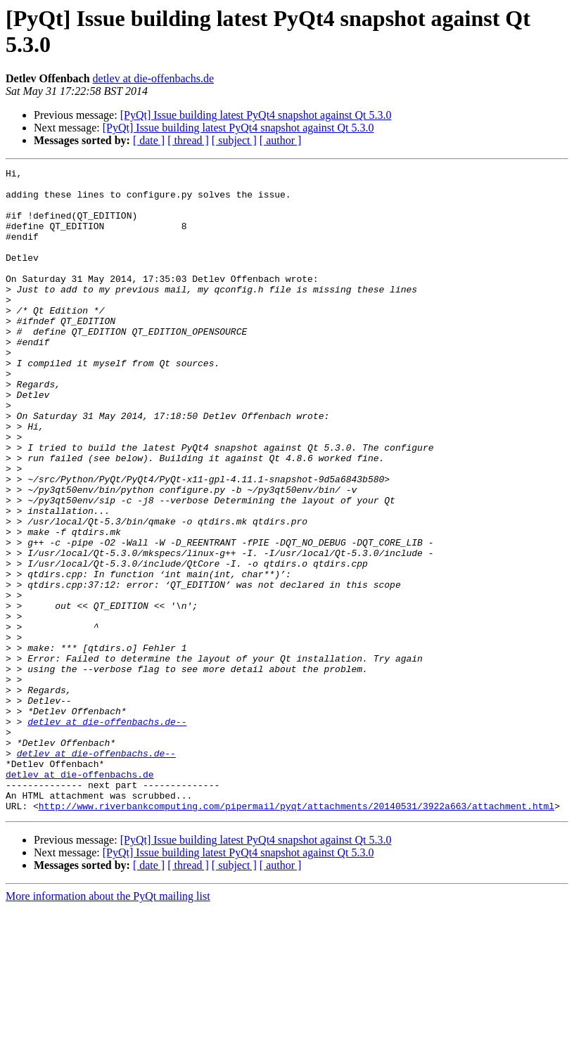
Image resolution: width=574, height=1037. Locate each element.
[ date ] (149, 140)
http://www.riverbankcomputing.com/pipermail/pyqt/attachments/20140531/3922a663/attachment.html (296, 934)
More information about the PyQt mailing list (108, 1025)
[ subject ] (234, 140)
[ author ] (281, 140)
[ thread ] (188, 140)
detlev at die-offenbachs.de (154, 78)
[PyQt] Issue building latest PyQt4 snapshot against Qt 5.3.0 (256, 115)
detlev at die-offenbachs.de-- (106, 833)
